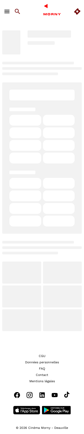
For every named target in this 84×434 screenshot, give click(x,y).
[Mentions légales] (42, 381)
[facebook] (17, 395)
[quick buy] (77, 11)
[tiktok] (67, 395)
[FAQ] (42, 368)
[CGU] (42, 356)
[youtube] (54, 395)
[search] (17, 11)
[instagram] (29, 395)
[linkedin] (42, 395)
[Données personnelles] (42, 362)
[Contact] (42, 375)
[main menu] (7, 11)
